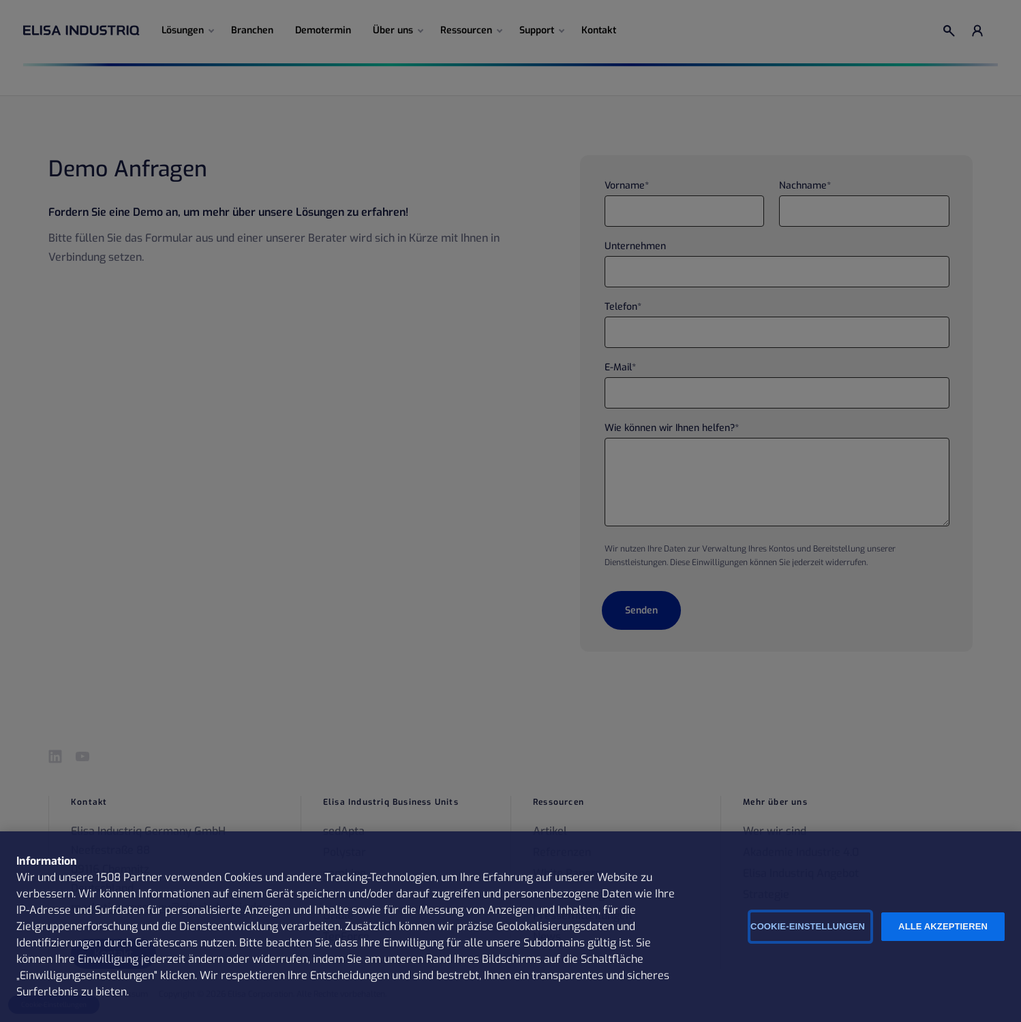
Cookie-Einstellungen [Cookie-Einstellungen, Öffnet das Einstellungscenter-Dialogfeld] (807, 926)
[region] (510, 926)
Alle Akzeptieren (943, 926)
